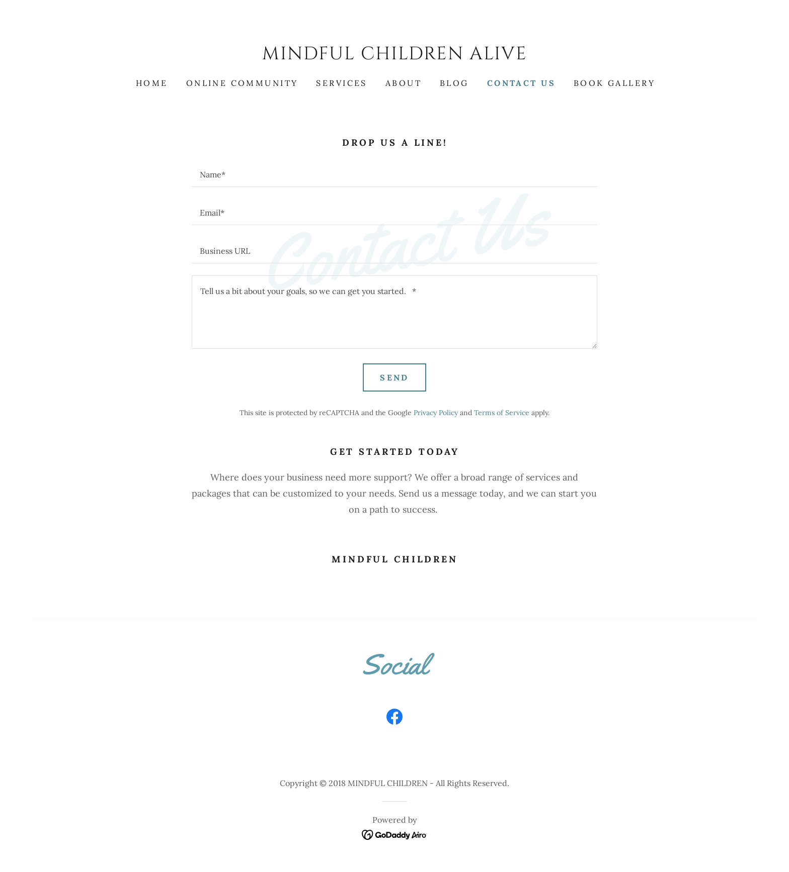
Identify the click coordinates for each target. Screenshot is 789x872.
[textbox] (394, 174)
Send (394, 377)
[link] (394, 56)
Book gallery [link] (614, 83)
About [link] (403, 83)
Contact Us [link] (521, 83)
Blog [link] (454, 83)
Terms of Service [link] (501, 412)
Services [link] (341, 83)
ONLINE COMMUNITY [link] (242, 83)
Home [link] (152, 83)
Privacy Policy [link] (436, 412)
